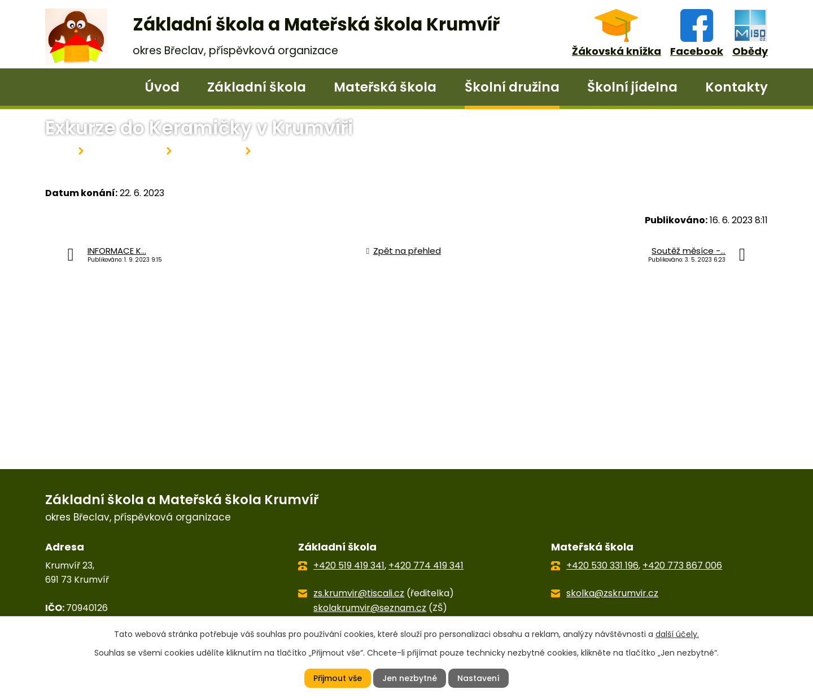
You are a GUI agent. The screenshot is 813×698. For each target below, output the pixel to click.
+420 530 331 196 (602, 565)
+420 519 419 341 (348, 565)
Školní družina (512, 87)
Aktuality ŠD (209, 151)
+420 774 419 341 (426, 565)
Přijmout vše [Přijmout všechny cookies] (337, 678)
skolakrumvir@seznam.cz (369, 607)
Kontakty (736, 87)
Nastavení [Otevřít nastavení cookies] (478, 678)
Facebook (696, 51)
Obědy (750, 51)
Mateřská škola (385, 87)
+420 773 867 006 (682, 565)
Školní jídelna (632, 87)
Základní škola (256, 87)
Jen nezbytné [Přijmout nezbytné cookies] (409, 678)
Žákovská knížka (616, 51)
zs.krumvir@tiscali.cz (358, 593)
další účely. (677, 633)
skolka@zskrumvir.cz (612, 593)
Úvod (162, 87)
